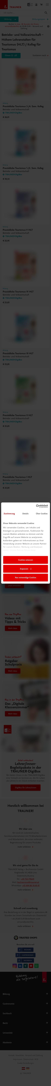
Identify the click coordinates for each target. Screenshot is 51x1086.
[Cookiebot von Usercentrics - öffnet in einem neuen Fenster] (36, 506)
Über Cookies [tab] (42, 513)
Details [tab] (25, 513)
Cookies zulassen (25, 560)
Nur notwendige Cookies (25, 577)
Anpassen (25, 569)
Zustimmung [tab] (9, 513)
